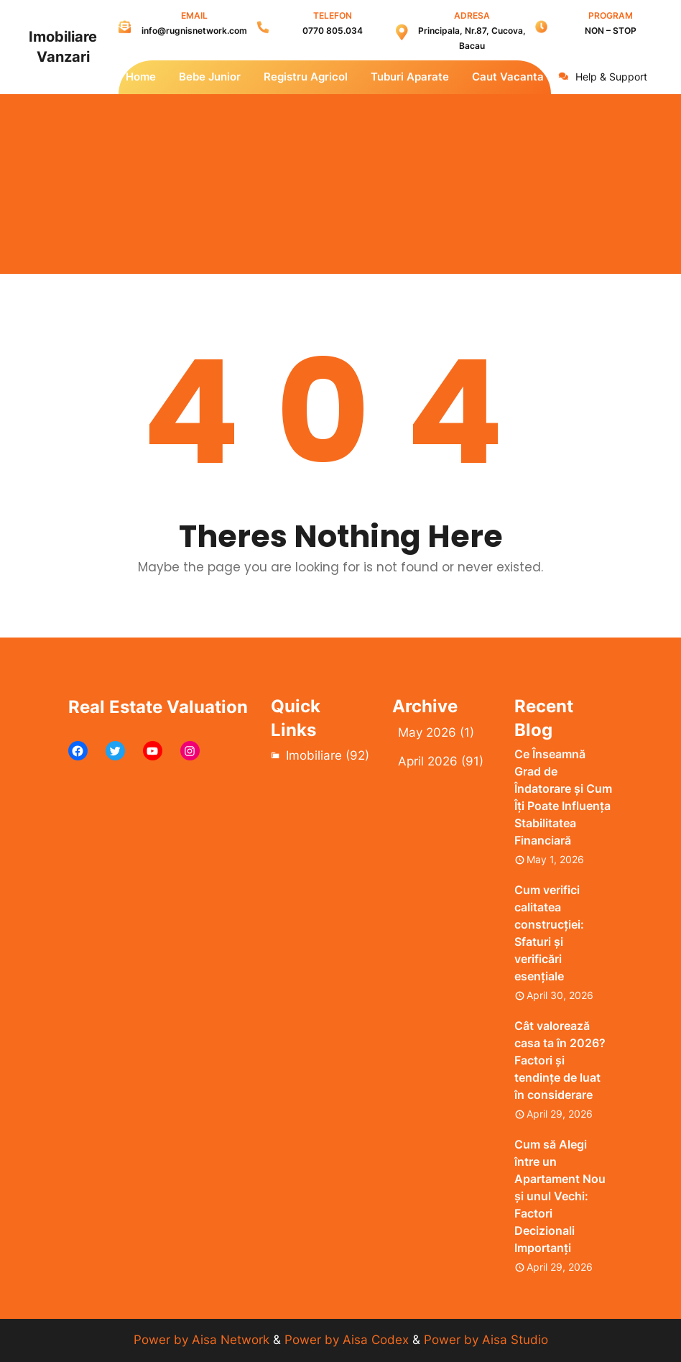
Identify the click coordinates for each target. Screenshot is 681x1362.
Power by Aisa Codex (348, 1340)
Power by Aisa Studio (486, 1340)
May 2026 (427, 732)
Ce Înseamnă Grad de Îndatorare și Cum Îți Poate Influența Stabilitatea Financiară (563, 797)
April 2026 (428, 761)
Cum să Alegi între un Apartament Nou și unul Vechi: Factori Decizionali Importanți (560, 1196)
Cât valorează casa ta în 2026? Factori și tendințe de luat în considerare (560, 1060)
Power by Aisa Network (203, 1340)
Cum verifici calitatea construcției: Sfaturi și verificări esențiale (549, 933)
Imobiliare (314, 755)
